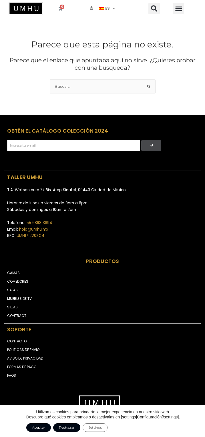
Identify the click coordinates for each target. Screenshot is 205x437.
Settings (95, 427)
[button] (154, 8)
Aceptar (38, 427)
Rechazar (67, 427)
